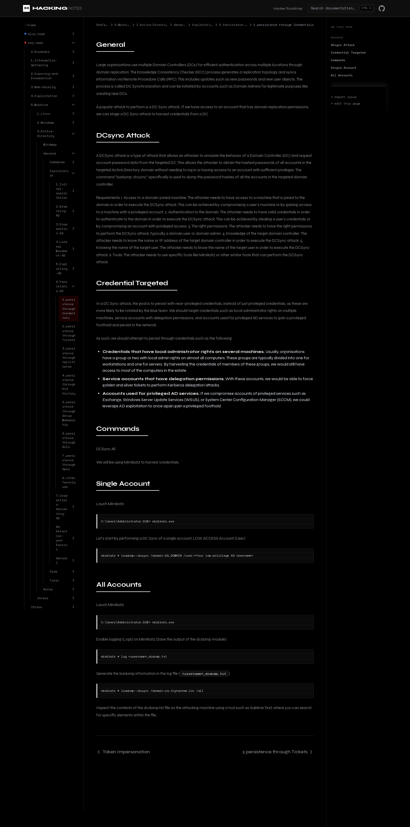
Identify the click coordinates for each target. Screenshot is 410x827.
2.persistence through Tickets (278, 752)
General (337, 37)
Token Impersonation (123, 752)
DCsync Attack (343, 45)
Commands (338, 60)
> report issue (343, 97)
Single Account (343, 68)
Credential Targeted (348, 52)
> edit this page (345, 103)
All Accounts (342, 75)
